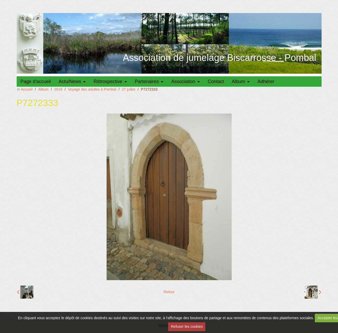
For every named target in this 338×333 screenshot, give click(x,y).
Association (183, 81)
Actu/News (70, 81)
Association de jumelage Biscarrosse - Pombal (219, 57)
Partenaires (147, 81)
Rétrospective (108, 81)
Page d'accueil (36, 81)
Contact (216, 81)
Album (238, 81)
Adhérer (265, 81)
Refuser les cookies (187, 326)
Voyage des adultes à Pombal (92, 89)
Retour (168, 292)
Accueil (27, 89)
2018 (58, 89)
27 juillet (128, 89)
